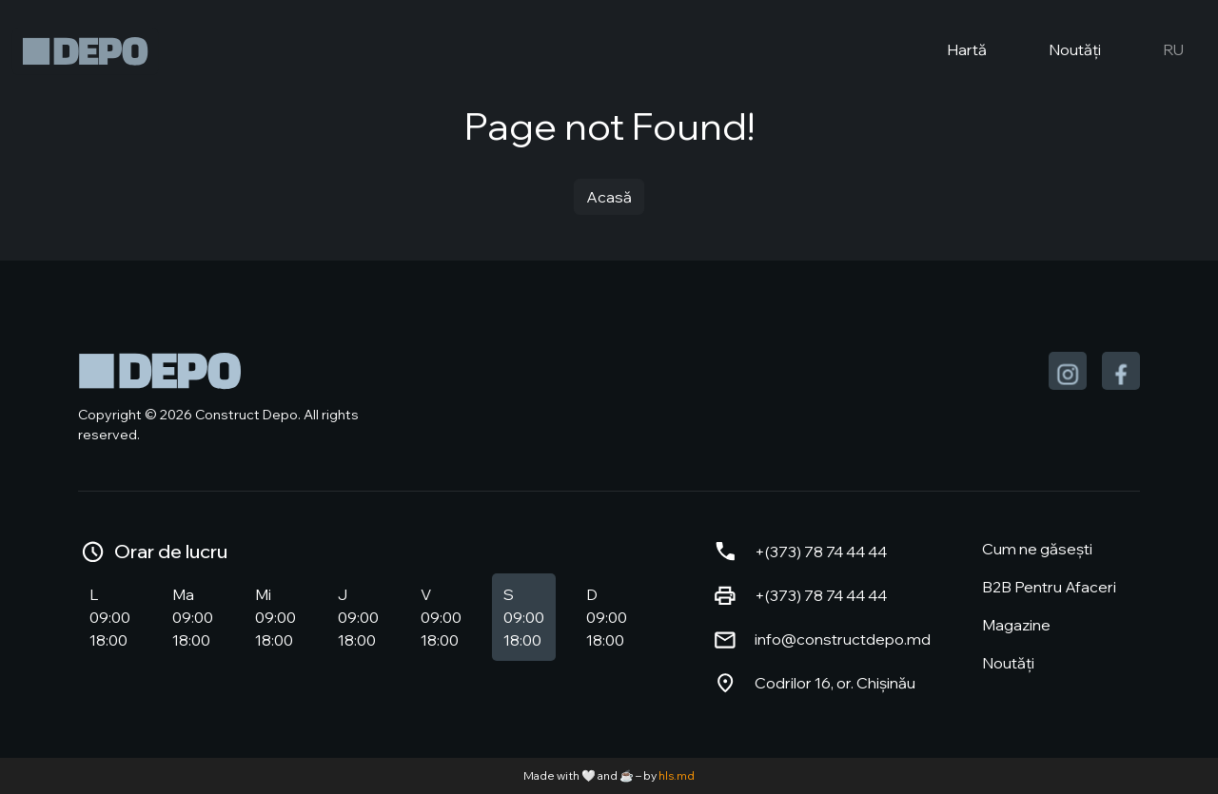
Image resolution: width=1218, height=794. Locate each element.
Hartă (951, 51)
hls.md (676, 775)
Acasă (609, 196)
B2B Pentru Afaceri (1049, 586)
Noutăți (1059, 51)
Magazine (1016, 624)
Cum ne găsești (1037, 548)
